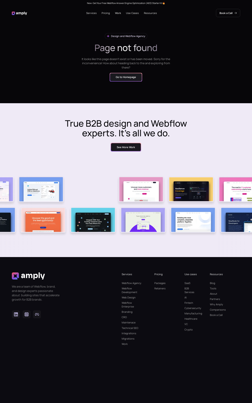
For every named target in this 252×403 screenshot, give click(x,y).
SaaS (187, 283)
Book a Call (216, 315)
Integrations (129, 333)
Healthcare (190, 318)
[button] (91, 13)
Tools (213, 288)
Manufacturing (190, 313)
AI (185, 297)
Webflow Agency (131, 283)
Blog (212, 283)
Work (118, 13)
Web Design (129, 297)
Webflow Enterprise (128, 304)
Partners (215, 299)
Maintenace (128, 322)
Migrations (128, 338)
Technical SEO (130, 328)
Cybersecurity (190, 308)
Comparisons (218, 309)
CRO (124, 317)
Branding (127, 312)
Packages (160, 283)
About (213, 293)
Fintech (188, 303)
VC (186, 324)
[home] (19, 13)
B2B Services (189, 290)
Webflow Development (129, 290)
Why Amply (216, 304)
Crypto (188, 329)
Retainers (160, 288)
